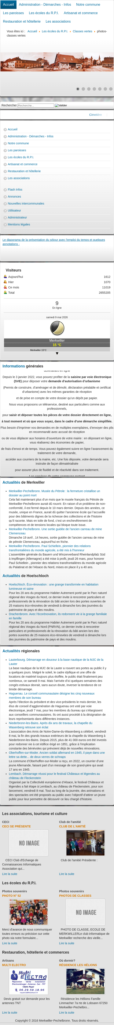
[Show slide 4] (94, 89)
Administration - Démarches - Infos (45, 4)
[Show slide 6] (105, 89)
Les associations (58, 21)
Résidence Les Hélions (78, 965)
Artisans (8, 960)
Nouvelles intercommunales (26, 203)
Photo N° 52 (11, 895)
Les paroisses (13, 13)
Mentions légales (19, 224)
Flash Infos (15, 189)
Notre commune (88, 4)
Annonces (14, 196)
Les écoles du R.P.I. (44, 13)
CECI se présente (16, 826)
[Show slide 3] (89, 89)
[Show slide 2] (83, 89)
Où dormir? (67, 960)
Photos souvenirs (14, 891)
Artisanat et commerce (81, 13)
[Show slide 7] (111, 89)
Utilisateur (14, 210)
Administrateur (17, 217)
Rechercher (9, 105)
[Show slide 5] (100, 89)
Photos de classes (75, 895)
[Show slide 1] (78, 89)
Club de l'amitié (70, 822)
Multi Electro (14, 965)
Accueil (8, 4)
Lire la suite (9, 874)
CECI (5, 822)
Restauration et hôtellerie (22, 21)
